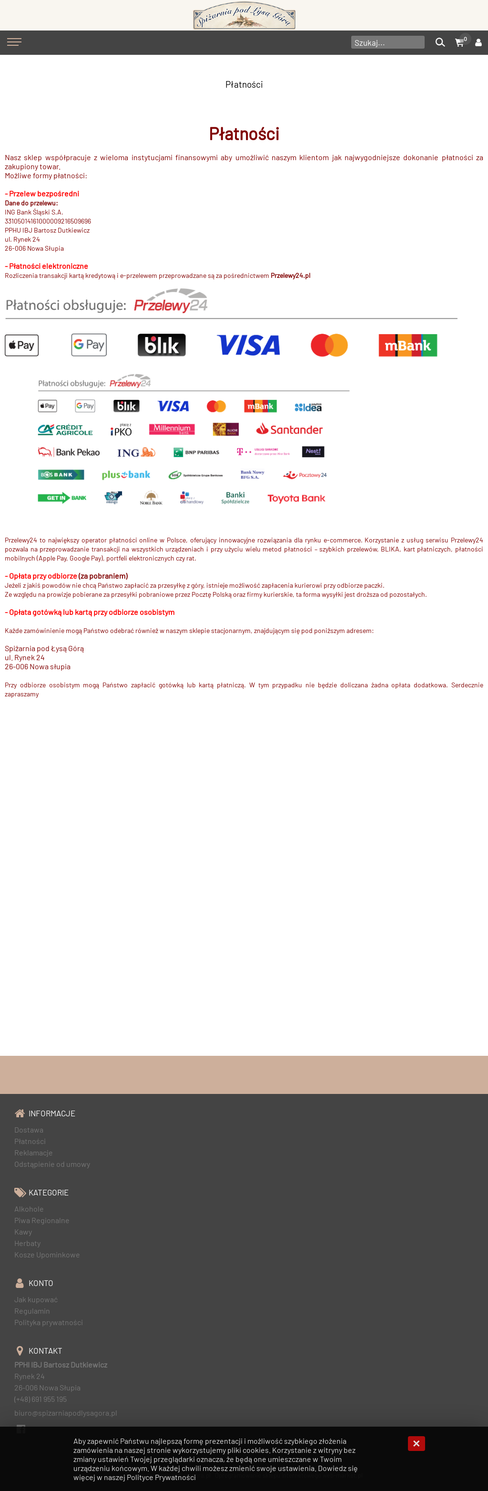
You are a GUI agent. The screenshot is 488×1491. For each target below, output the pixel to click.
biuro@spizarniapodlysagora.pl (65, 1412)
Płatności (244, 84)
